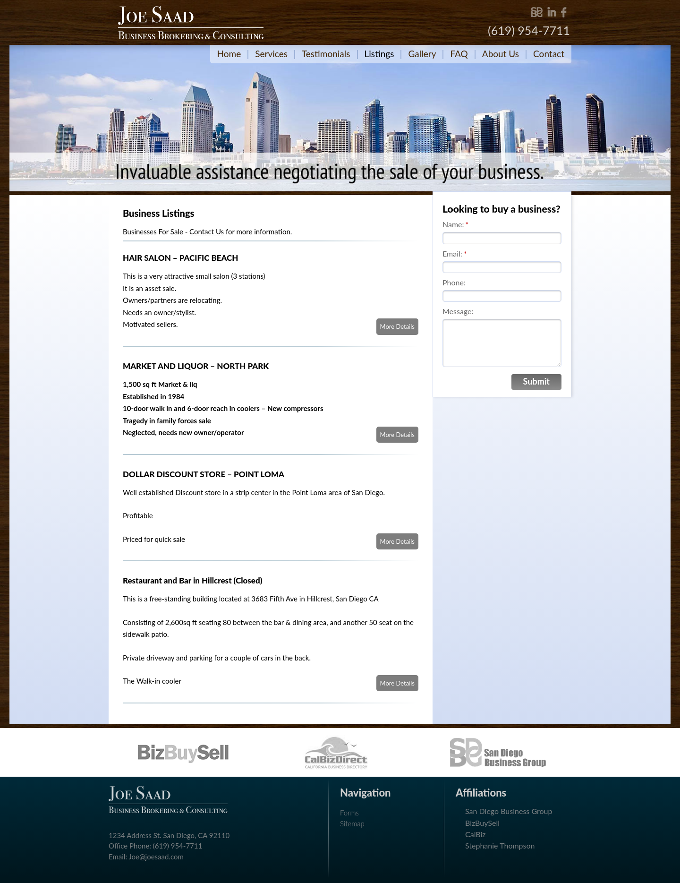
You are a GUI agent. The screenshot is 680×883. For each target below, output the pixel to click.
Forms (349, 812)
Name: (455, 224)
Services (271, 53)
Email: (454, 253)
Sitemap (352, 823)
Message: (458, 311)
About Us (500, 53)
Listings (379, 53)
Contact (548, 53)
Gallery (422, 53)
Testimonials (326, 53)
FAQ (459, 53)
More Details (397, 326)
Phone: (454, 282)
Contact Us (206, 231)
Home (229, 53)
